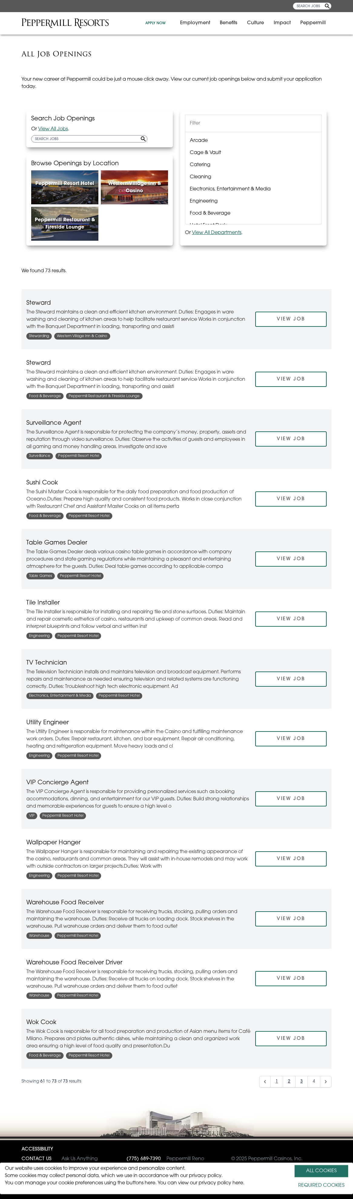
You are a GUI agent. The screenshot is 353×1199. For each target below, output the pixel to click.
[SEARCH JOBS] (312, 6)
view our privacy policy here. (211, 1183)
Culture (258, 23)
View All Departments (216, 232)
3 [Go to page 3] (301, 1081)
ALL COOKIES (321, 1171)
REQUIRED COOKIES (321, 1185)
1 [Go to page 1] (276, 1081)
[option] (253, 141)
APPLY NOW (159, 23)
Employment (198, 23)
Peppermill (316, 23)
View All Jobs (53, 129)
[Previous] (265, 1081)
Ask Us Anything (59, 1159)
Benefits (232, 23)
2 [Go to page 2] (289, 1081)
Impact (285, 23)
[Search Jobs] (327, 6)
